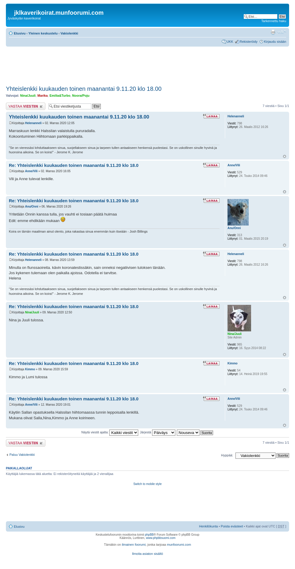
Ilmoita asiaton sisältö (147, 553)
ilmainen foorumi (134, 544)
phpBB (149, 534)
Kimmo (30, 369)
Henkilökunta (208, 526)
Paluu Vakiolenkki (22, 454)
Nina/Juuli (28, 95)
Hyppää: (227, 455)
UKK (230, 41)
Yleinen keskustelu (42, 33)
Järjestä (157, 432)
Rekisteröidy (249, 41)
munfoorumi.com (179, 544)
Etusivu (20, 33)
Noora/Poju (81, 95)
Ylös (284, 156)
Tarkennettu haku (273, 21)
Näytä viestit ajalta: (109, 432)
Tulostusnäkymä (273, 32)
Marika (42, 95)
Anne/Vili (31, 171)
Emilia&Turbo (60, 95)
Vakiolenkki (69, 33)
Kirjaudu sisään (275, 41)
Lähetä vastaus (25, 106)
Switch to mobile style (147, 484)
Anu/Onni (31, 206)
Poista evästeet (232, 526)
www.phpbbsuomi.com (160, 538)
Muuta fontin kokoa (282, 32)
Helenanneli (33, 123)
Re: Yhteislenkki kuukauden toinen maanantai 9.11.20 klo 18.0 (74, 165)
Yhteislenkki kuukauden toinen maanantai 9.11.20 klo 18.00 (83, 88)
